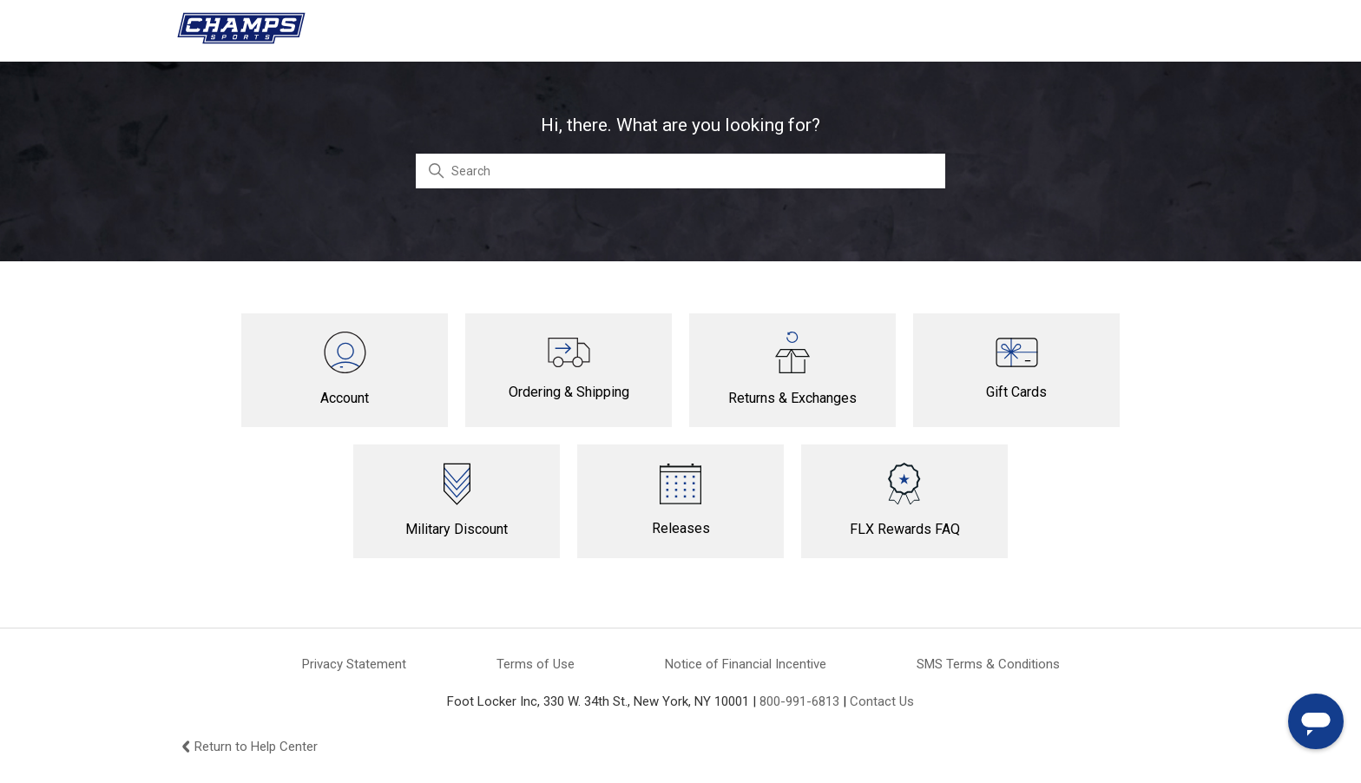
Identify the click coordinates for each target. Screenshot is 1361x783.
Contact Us (882, 701)
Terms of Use (535, 664)
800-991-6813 (799, 701)
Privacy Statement (354, 664)
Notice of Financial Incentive (745, 664)
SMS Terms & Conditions (988, 664)
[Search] (680, 171)
